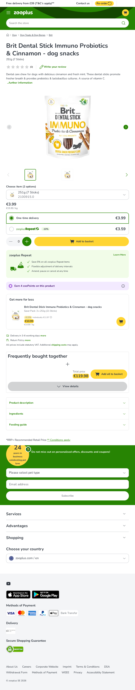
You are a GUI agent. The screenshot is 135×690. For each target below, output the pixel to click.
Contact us (83, 3)
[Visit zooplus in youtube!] (8, 583)
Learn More (119, 254)
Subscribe (67, 496)
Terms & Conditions (88, 667)
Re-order (104, 3)
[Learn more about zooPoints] (123, 286)
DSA (107, 667)
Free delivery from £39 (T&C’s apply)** (30, 3)
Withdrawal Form (16, 672)
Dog (14, 35)
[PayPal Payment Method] (42, 614)
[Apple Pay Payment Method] (53, 614)
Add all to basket (111, 374)
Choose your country (25, 549)
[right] (126, 127)
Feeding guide (67, 424)
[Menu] (8, 12)
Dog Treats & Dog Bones (32, 35)
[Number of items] (19, 241)
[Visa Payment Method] (10, 614)
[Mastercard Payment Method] (21, 614)
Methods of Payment (44, 672)
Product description (67, 403)
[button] (51, 317)
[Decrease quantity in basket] (10, 241)
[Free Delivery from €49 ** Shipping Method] (10, 631)
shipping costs (59, 344)
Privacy (78, 672)
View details (67, 386)
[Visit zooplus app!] (18, 598)
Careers (26, 667)
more (43, 335)
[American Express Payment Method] (32, 614)
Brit (50, 35)
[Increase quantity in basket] (26, 241)
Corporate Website (47, 667)
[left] (9, 127)
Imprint (67, 667)
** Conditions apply (58, 440)
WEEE (65, 672)
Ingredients (67, 414)
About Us (12, 667)
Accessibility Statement (101, 672)
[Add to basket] (81, 241)
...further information (19, 83)
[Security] (14, 649)
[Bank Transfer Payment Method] (69, 613)
